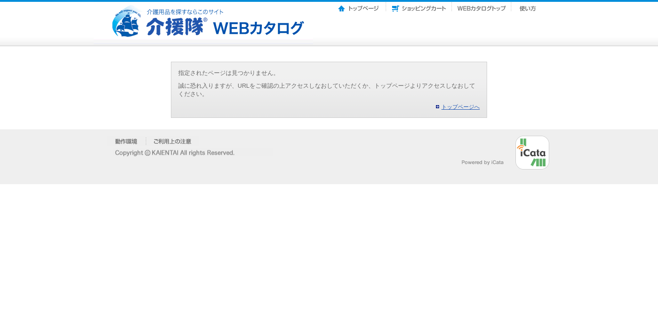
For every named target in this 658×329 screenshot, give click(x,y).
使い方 (528, 6)
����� (126, 141)
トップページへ (460, 107)
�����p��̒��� (172, 141)
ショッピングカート (419, 6)
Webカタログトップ (481, 6)
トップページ (359, 6)
